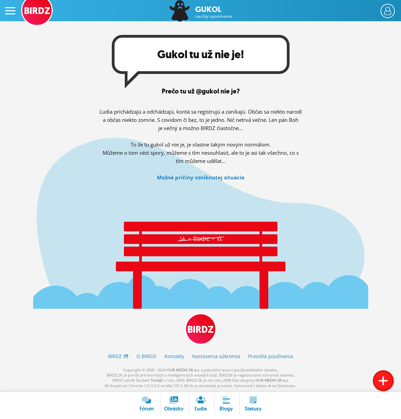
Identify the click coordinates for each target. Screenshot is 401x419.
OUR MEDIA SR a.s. (183, 369)
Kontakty (174, 356)
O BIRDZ (146, 356)
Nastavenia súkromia (216, 356)
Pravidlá (270, 356)
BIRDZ (200, 329)
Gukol (213, 12)
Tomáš (156, 380)
